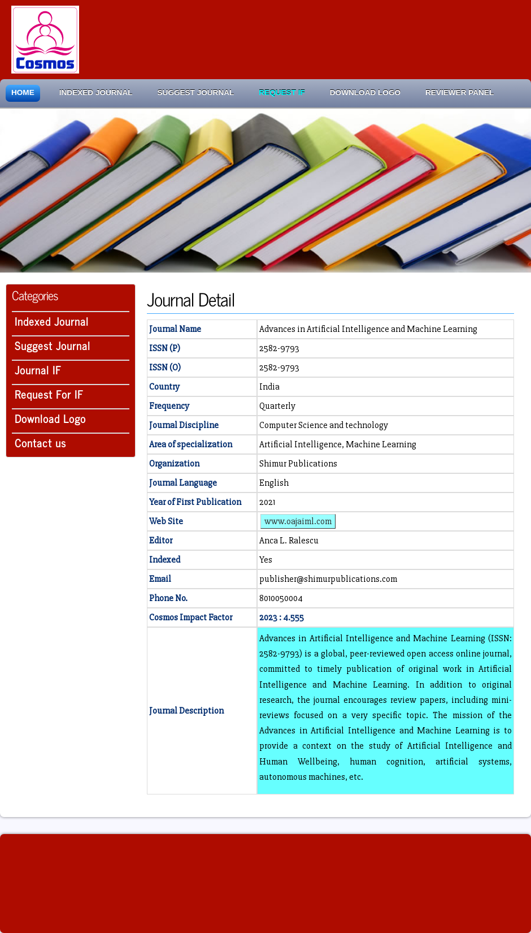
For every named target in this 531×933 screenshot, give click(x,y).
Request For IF (49, 394)
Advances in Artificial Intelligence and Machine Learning (368, 329)
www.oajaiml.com (298, 521)
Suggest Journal (196, 92)
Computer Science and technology (323, 425)
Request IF (281, 92)
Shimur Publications (298, 463)
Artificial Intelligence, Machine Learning (337, 444)
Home (22, 92)
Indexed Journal (96, 92)
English (274, 483)
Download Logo (365, 92)
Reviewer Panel (459, 92)
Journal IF (38, 369)
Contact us (40, 442)
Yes (265, 559)
